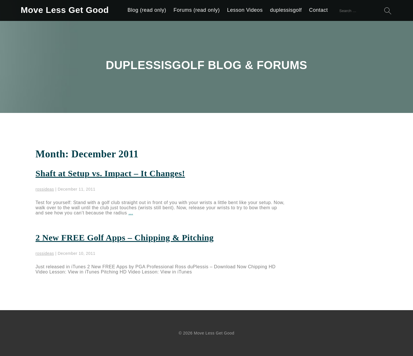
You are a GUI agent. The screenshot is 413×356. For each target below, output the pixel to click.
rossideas (45, 189)
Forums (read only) (197, 10)
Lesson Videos (245, 10)
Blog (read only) (147, 10)
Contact (318, 10)
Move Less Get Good (65, 10)
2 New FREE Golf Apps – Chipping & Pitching (125, 237)
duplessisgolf (286, 10)
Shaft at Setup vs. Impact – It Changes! (110, 173)
